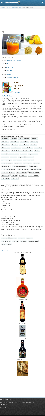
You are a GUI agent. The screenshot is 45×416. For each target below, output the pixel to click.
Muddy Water (13, 238)
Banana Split (18, 163)
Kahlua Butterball (6, 166)
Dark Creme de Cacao (12, 78)
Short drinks (14, 7)
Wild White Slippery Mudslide (9, 169)
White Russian (5, 138)
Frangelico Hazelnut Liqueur (13, 60)
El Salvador (13, 157)
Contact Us (6, 402)
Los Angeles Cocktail (33, 175)
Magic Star (21, 157)
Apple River (22, 238)
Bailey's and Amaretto (13, 154)
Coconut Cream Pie (28, 160)
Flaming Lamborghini (24, 138)
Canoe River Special (6, 244)
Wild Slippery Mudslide (7, 163)
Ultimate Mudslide (24, 145)
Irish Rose (23, 154)
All (5, 407)
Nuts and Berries (6, 145)
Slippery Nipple (24, 141)
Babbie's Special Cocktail (18, 151)
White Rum (9, 71)
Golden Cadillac (27, 163)
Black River (29, 238)
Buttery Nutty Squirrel (36, 169)
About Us (1, 402)
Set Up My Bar (5, 250)
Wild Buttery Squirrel (22, 172)
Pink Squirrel (5, 141)
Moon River (15, 241)
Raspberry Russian (33, 154)
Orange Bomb (29, 157)
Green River (23, 241)
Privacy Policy (11, 402)
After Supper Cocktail (34, 172)
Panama (4, 154)
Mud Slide (14, 145)
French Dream (33, 166)
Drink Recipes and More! (11, 2)
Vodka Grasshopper (6, 160)
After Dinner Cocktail (23, 169)
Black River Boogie (33, 241)
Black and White (17, 160)
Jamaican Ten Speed (27, 148)
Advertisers (2, 407)
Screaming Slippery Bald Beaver (20, 166)
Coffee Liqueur (10, 67)
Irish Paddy (14, 175)
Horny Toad (36, 163)
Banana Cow (29, 151)
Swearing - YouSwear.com (30, 402)
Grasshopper (34, 138)
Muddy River (15, 178)
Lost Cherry (13, 138)
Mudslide (37, 151)
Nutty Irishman (5, 148)
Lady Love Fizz (22, 175)
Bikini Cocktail (5, 175)
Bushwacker (34, 141)
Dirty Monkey (5, 157)
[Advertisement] (22, 19)
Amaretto (8, 64)
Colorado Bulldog (15, 141)
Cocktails (7, 7)
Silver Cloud (33, 145)
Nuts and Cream (5, 151)
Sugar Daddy (38, 148)
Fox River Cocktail (6, 241)
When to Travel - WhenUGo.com (19, 402)
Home (2, 7)
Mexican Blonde (5, 178)
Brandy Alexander (16, 148)
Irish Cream (9, 74)
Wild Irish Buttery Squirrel (8, 172)
